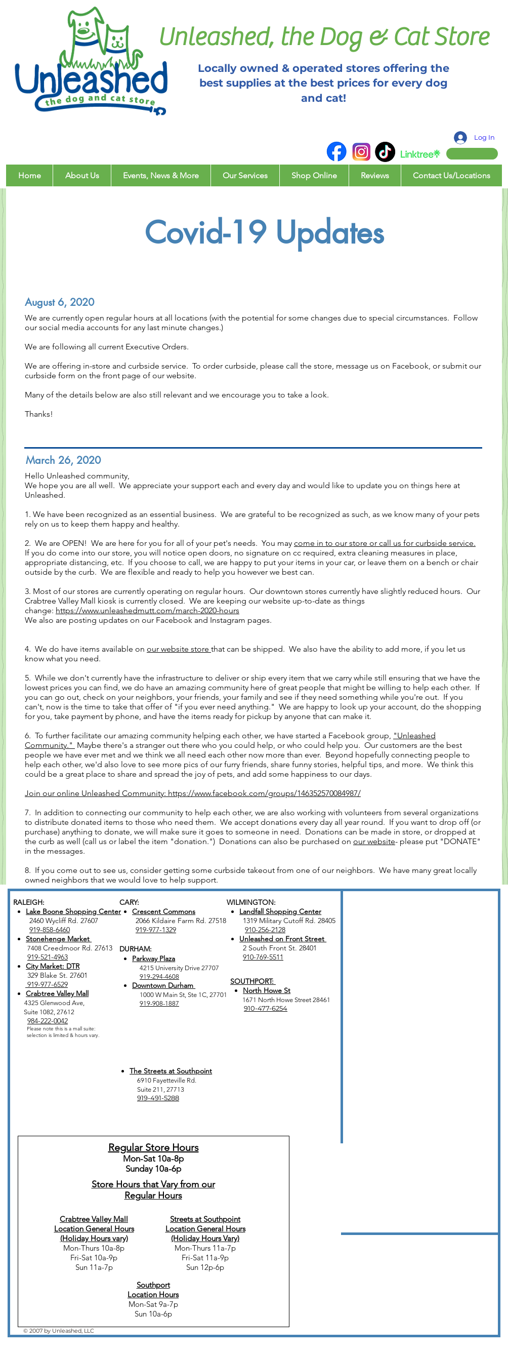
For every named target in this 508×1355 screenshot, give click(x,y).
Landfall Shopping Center (280, 911)
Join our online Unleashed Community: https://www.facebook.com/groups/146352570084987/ (193, 793)
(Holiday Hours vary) (94, 1238)
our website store (179, 649)
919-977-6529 (46, 984)
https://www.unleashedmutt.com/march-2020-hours (147, 610)
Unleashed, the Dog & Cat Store (322, 37)
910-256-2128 (265, 929)
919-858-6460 (49, 929)
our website (374, 841)
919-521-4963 (47, 957)
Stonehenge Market (59, 938)
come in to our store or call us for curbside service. (385, 543)
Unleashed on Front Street (282, 938)
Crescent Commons (163, 911)
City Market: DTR (52, 966)
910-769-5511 (263, 957)
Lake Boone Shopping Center (73, 911)
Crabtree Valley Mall (57, 993)
